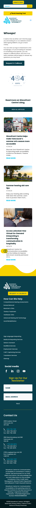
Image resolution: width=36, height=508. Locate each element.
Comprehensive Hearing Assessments (16, 302)
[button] (4, 251)
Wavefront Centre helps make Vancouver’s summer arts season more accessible (18, 140)
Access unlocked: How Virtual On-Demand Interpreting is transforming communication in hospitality (16, 237)
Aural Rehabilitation (10, 321)
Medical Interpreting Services (13, 339)
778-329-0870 (12, 444)
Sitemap (6, 358)
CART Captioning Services (12, 352)
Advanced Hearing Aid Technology (15, 318)
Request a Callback (18, 293)
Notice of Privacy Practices (18, 505)
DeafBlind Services (10, 346)
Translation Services (10, 355)
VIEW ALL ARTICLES (18, 109)
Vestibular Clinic (9, 315)
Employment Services (11, 349)
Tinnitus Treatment (10, 311)
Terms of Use (26, 503)
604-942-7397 (12, 459)
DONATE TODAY (18, 2)
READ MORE (11, 158)
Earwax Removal (9, 305)
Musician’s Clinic (9, 308)
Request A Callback (14, 63)
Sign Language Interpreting (12, 336)
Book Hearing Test (19, 13)
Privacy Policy (16, 503)
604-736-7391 (11, 429)
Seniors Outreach (9, 343)
